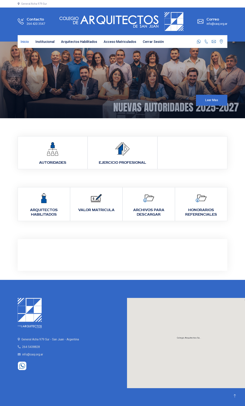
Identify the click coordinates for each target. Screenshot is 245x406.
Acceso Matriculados (120, 42)
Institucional (45, 42)
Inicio (25, 42)
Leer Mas (211, 100)
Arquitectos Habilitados (79, 42)
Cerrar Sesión (153, 42)
